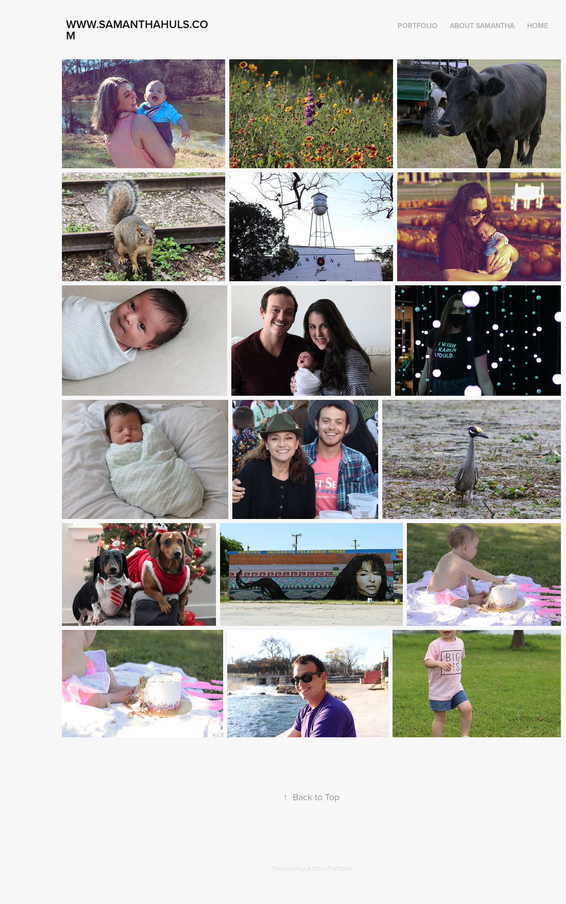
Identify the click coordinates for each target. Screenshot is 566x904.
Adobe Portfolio (329, 868)
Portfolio (418, 25)
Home (537, 25)
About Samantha (482, 25)
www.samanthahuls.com (137, 29)
